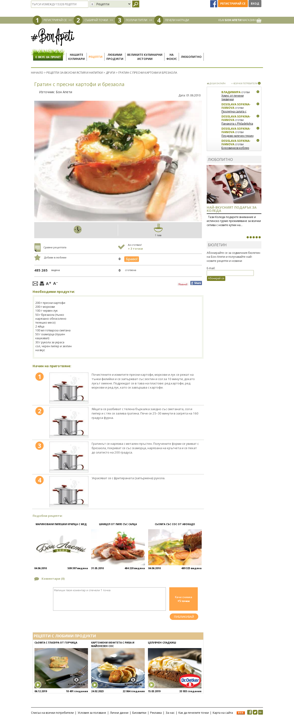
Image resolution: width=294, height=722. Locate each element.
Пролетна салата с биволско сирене (233, 113)
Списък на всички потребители (52, 713)
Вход (255, 4)
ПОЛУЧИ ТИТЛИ (136, 20)
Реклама (156, 713)
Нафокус (171, 57)
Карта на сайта (223, 713)
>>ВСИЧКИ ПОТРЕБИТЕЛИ (244, 83)
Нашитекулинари (76, 57)
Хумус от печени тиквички (232, 97)
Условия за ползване (92, 713)
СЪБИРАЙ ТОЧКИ (96, 20)
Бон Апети (64, 92)
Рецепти (95, 57)
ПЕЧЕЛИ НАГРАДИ (177, 20)
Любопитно (191, 57)
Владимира (230, 92)
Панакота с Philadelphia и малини (237, 125)
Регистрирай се (233, 4)
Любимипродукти (114, 57)
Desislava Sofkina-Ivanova (236, 106)
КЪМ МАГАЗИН (239, 20)
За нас (170, 713)
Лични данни (119, 713)
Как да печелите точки (193, 713)
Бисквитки (139, 713)
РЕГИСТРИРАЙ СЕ (55, 20)
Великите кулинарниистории (144, 57)
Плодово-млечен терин (237, 136)
